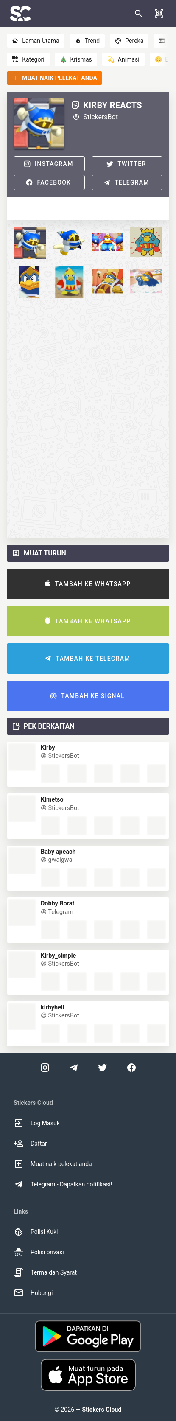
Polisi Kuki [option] (36, 1232)
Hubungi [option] (33, 1293)
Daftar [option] (30, 1143)
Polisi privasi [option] (39, 1252)
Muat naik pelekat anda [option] (53, 1164)
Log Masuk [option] (37, 1123)
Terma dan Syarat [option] (45, 1272)
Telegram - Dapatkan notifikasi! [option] (63, 1184)
